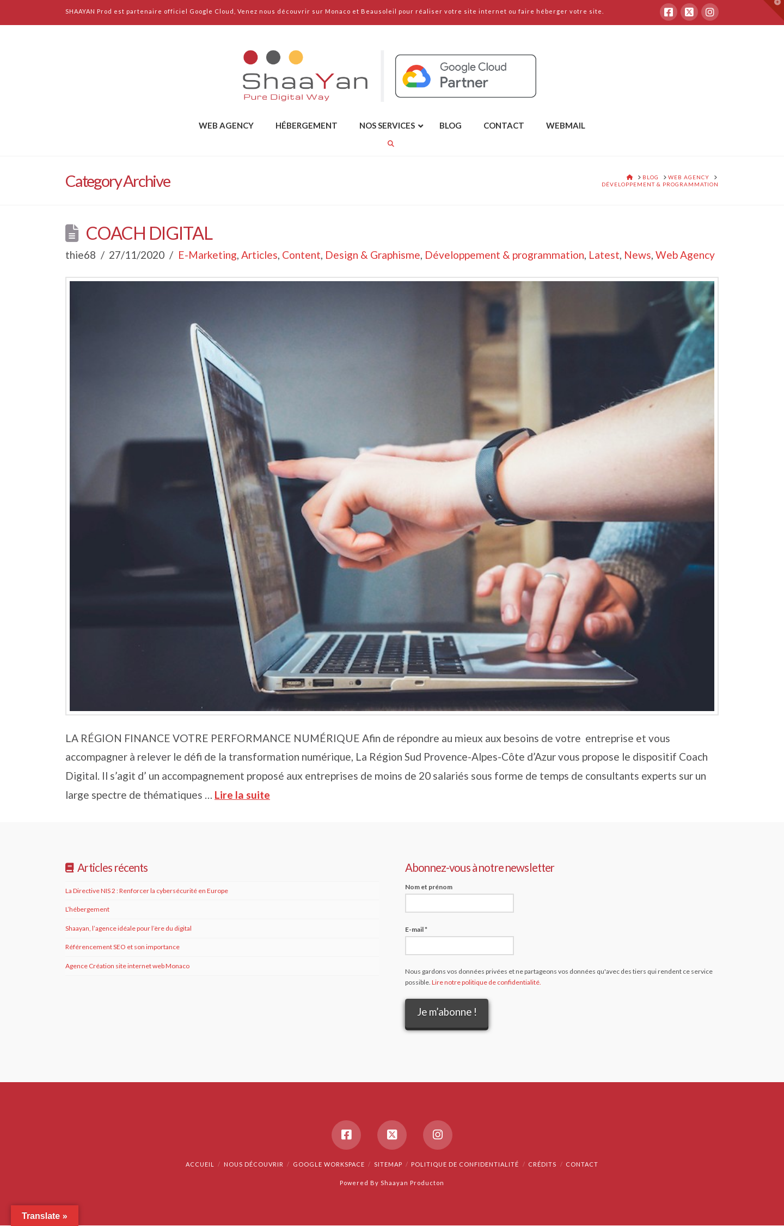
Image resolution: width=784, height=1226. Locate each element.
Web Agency (685, 254)
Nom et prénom (428, 887)
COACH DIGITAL (149, 233)
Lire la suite (242, 794)
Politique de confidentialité (465, 1164)
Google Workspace (329, 1164)
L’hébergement (87, 909)
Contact (582, 1164)
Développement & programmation (504, 254)
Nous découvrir (254, 1164)
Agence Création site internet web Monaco (127, 966)
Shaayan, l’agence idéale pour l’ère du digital (128, 928)
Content (301, 254)
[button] (773, 10)
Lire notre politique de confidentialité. (486, 982)
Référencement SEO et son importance (122, 947)
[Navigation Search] (392, 143)
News (637, 254)
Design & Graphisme (372, 254)
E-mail (416, 929)
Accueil (200, 1164)
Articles (259, 254)
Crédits (542, 1164)
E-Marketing (207, 254)
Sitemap (388, 1164)
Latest (604, 254)
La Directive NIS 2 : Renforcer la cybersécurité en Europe (146, 891)
